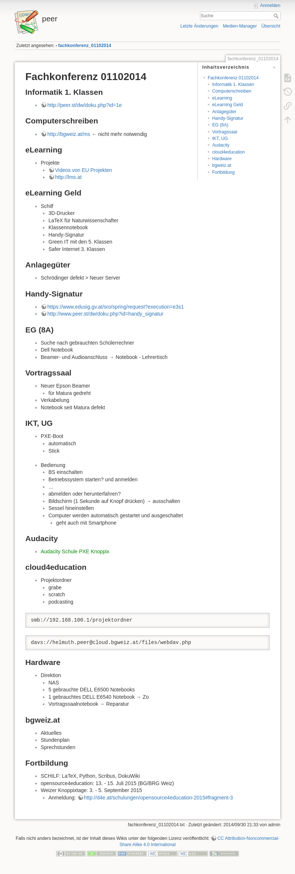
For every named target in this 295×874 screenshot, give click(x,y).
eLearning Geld (227, 104)
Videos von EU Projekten (83, 170)
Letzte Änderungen (200, 26)
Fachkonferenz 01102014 (233, 77)
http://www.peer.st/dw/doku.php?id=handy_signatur (105, 314)
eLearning (222, 98)
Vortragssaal (224, 131)
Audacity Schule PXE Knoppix (75, 551)
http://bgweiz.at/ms (68, 134)
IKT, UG (220, 138)
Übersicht (270, 26)
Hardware (222, 158)
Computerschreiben (231, 91)
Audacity (220, 145)
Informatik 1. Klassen (233, 84)
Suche (276, 15)
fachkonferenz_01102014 (84, 45)
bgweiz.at (221, 165)
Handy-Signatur (227, 118)
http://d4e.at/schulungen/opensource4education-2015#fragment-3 (158, 798)
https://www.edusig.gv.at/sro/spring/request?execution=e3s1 (115, 307)
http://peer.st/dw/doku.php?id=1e (84, 105)
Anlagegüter (224, 111)
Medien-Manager (240, 26)
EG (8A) (220, 124)
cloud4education (228, 152)
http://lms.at (68, 177)
